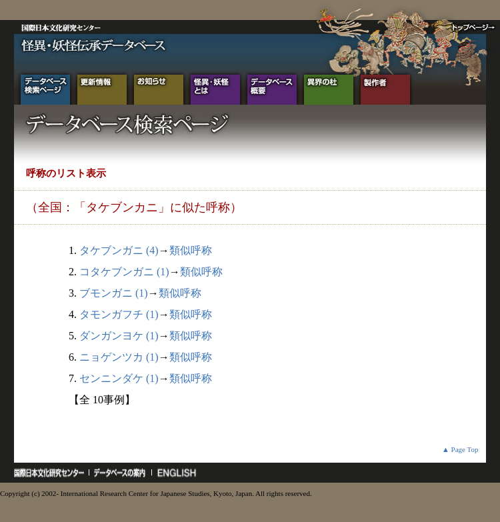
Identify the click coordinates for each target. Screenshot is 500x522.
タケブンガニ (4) (119, 250)
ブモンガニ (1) (113, 293)
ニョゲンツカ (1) (119, 357)
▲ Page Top (460, 449)
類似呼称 (190, 250)
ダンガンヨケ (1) (119, 335)
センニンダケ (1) (119, 378)
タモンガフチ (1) (119, 314)
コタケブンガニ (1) (124, 271)
